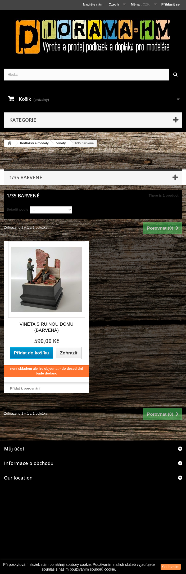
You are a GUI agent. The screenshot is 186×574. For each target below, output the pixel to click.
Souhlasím (170, 567)
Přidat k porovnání (25, 388)
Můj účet (14, 448)
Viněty (61, 143)
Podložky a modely (34, 143)
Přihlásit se (170, 4)
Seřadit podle (17, 209)
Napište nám (93, 4)
